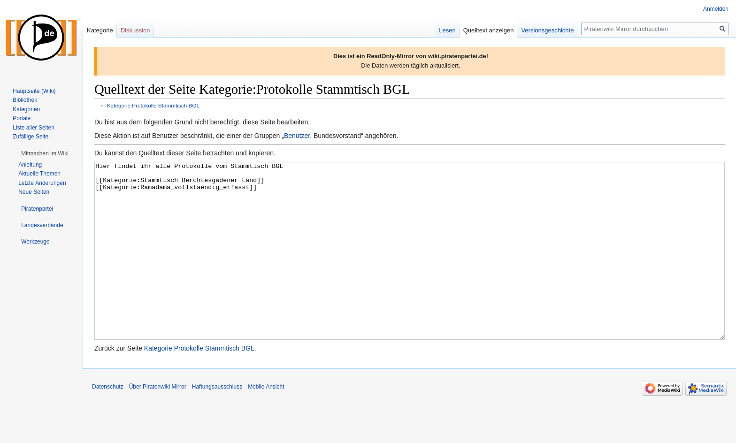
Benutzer (297, 135)
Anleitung (30, 164)
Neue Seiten (33, 192)
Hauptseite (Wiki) (34, 91)
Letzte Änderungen (42, 183)
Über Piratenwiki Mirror (157, 422)
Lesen (447, 30)
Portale (22, 118)
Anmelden (715, 9)
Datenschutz (107, 422)
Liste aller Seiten (33, 127)
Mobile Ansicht (266, 422)
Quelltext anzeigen (488, 30)
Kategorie (100, 30)
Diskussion (135, 30)
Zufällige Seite (30, 136)
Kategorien (26, 109)
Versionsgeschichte (547, 30)
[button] (45, 153)
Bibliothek (25, 100)
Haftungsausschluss (217, 422)
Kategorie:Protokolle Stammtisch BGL (153, 105)
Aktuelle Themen (39, 173)
